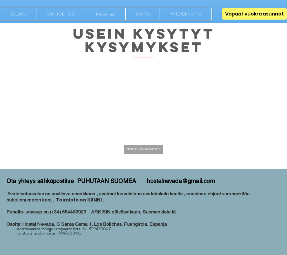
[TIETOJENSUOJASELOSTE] (143, 149)
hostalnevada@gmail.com (181, 181)
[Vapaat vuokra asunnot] (254, 14)
